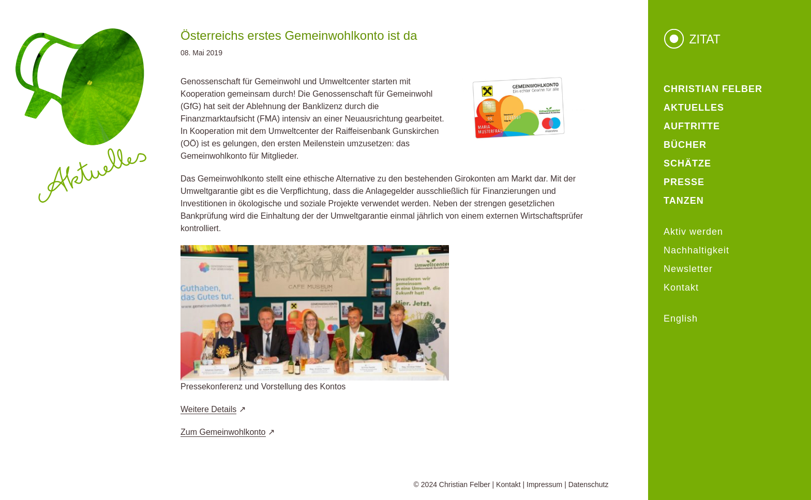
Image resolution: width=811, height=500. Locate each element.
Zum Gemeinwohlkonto (223, 432)
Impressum (544, 484)
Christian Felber (464, 484)
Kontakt (508, 484)
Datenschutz (588, 484)
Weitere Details (208, 409)
